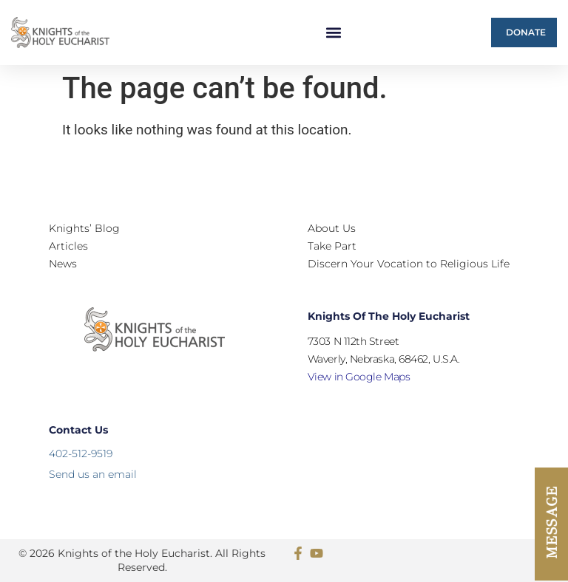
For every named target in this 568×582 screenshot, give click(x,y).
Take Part (332, 246)
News (63, 263)
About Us (332, 228)
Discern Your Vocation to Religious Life (409, 263)
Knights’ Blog (84, 228)
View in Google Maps (359, 376)
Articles (68, 246)
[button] (334, 33)
